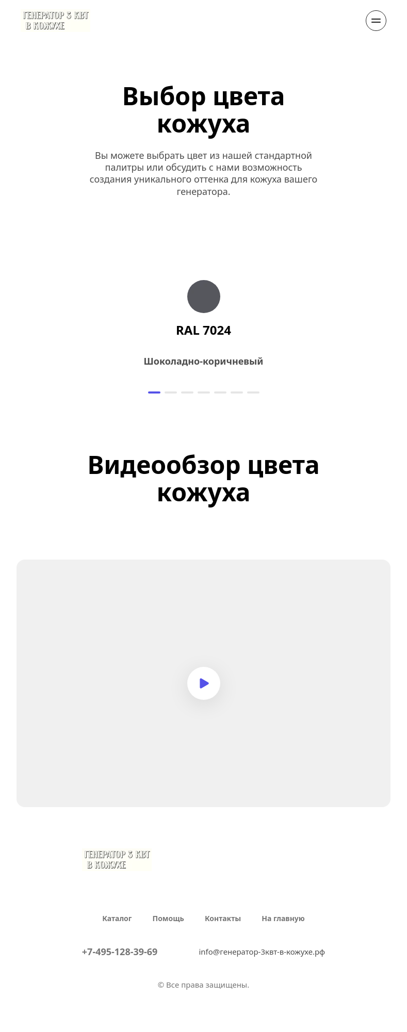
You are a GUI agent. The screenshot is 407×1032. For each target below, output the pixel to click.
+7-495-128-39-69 (120, 951)
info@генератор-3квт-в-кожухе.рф (262, 951)
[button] (154, 392)
